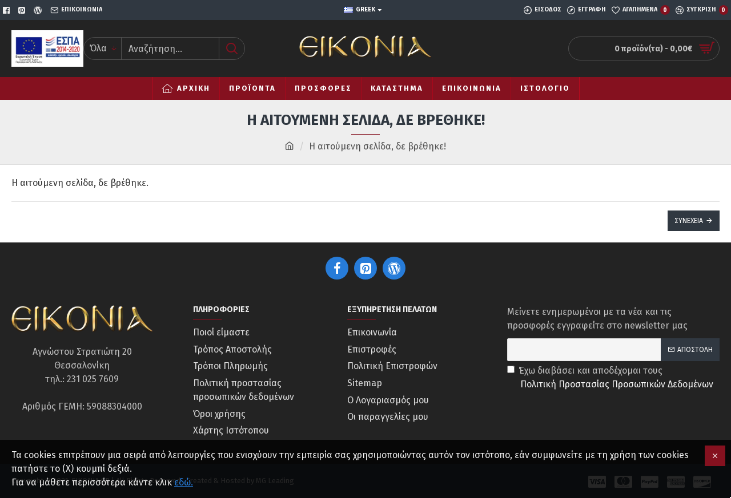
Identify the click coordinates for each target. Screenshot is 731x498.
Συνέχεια (688, 221)
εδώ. (183, 482)
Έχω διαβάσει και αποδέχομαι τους (611, 378)
